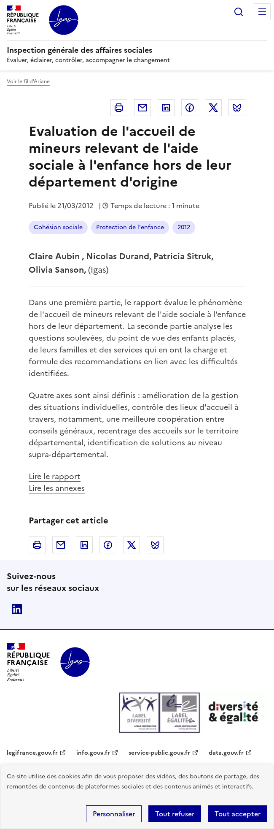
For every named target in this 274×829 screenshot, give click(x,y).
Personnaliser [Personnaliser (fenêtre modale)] (114, 814)
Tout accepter (238, 814)
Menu (262, 11)
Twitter (213, 107)
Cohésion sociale (58, 227)
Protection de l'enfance (130, 227)
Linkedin (166, 107)
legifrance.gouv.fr (32, 752)
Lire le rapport (55, 476)
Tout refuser (174, 814)
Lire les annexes (57, 488)
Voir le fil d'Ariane (28, 81)
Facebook (189, 107)
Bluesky (236, 107)
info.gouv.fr (93, 752)
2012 (183, 227)
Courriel (142, 107)
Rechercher (238, 11)
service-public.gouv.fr (159, 752)
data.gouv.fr (226, 752)
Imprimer (118, 107)
